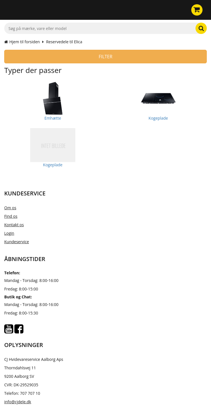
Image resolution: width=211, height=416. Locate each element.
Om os (10, 207)
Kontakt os (14, 224)
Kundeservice (16, 241)
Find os (10, 216)
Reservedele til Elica (64, 41)
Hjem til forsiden (22, 41)
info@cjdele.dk (17, 401)
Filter (106, 56)
